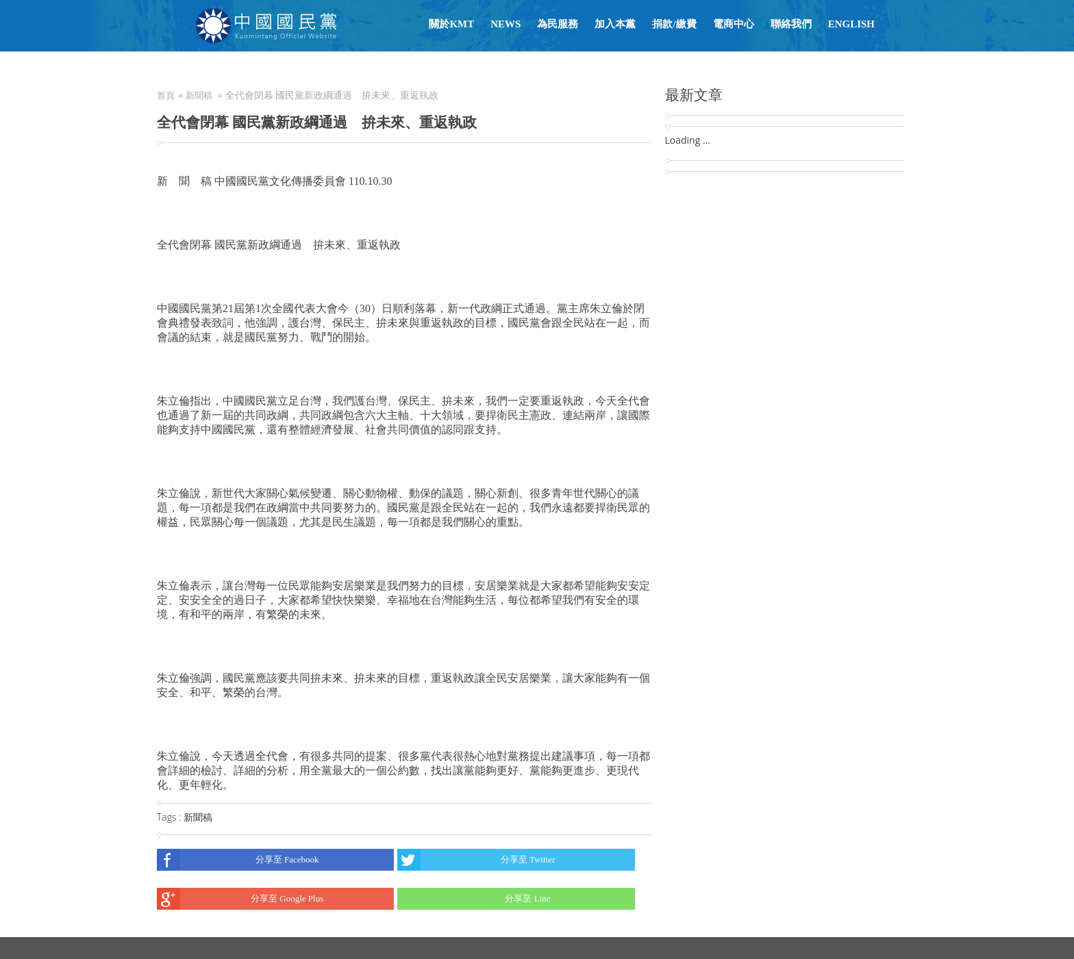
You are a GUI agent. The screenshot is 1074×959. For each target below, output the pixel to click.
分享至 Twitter (476, 860)
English (851, 23)
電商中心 (733, 23)
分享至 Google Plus (240, 899)
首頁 (166, 95)
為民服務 (557, 23)
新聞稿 (199, 95)
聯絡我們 (791, 23)
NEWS (505, 23)
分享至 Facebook (238, 860)
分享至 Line (473, 899)
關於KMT (451, 23)
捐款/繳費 (674, 23)
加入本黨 (615, 23)
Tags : (170, 816)
